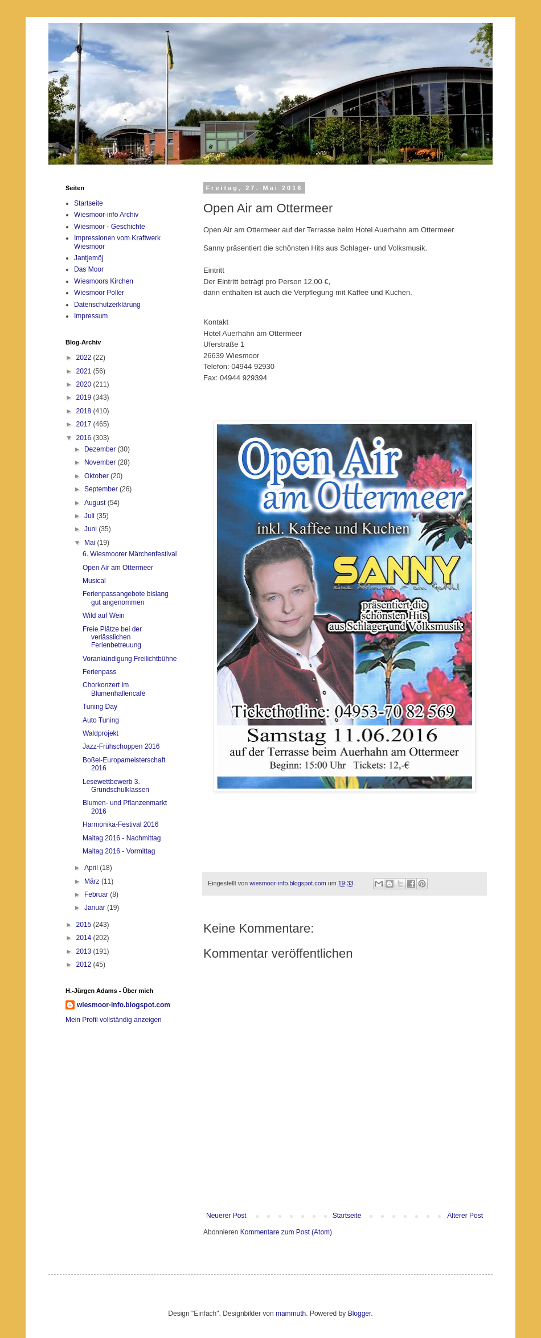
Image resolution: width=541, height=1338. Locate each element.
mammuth (291, 1311)
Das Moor (89, 269)
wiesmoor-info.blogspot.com (123, 1005)
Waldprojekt (100, 733)
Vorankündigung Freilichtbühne (130, 659)
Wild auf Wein (104, 615)
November (101, 462)
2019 (84, 397)
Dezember (101, 449)
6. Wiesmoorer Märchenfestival (130, 554)
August (96, 503)
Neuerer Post (226, 1213)
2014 (84, 938)
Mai (90, 543)
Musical (94, 581)
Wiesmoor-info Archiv (106, 215)
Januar (95, 908)
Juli (90, 516)
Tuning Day (100, 707)
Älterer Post (465, 1213)
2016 (84, 438)
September (102, 489)
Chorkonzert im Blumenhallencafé (114, 689)
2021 (84, 371)
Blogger (359, 1311)
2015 (84, 925)
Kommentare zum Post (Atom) (286, 1229)
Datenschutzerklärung (107, 305)
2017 (84, 424)
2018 (84, 411)
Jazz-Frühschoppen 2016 (121, 746)
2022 (84, 358)
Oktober (97, 476)
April (92, 868)
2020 (84, 384)
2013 (84, 951)
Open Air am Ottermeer (118, 568)
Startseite (347, 1213)
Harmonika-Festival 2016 (120, 824)
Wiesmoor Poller (99, 293)
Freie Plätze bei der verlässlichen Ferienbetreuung (112, 637)
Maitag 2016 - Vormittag (119, 851)
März (92, 881)
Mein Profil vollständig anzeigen (113, 1020)
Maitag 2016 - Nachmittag (122, 838)
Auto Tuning (101, 720)
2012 (84, 964)
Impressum (91, 316)
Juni (91, 529)
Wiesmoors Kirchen (103, 281)
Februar (97, 894)
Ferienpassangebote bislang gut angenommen (126, 598)
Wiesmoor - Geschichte (109, 227)
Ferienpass (99, 672)
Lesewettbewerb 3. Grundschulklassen (116, 786)
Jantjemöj (88, 258)
